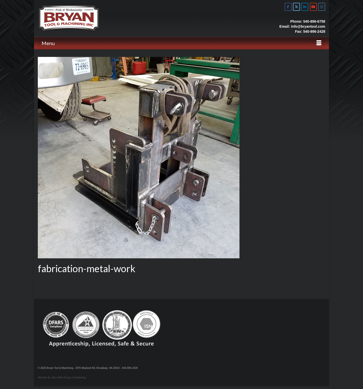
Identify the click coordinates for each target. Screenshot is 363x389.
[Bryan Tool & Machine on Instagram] (321, 7)
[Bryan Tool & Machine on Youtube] (313, 7)
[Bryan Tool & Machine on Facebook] (288, 7)
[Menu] (181, 43)
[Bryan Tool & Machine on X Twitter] (296, 7)
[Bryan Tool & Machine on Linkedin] (304, 7)
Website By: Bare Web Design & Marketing (62, 377)
